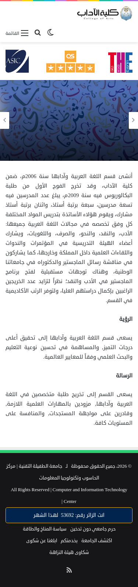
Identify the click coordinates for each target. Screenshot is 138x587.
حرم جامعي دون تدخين (93, 529)
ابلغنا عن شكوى (41, 540)
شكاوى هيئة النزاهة (69, 552)
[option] (69, 120)
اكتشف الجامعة (96, 540)
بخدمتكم (69, 540)
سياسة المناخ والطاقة (45, 529)
